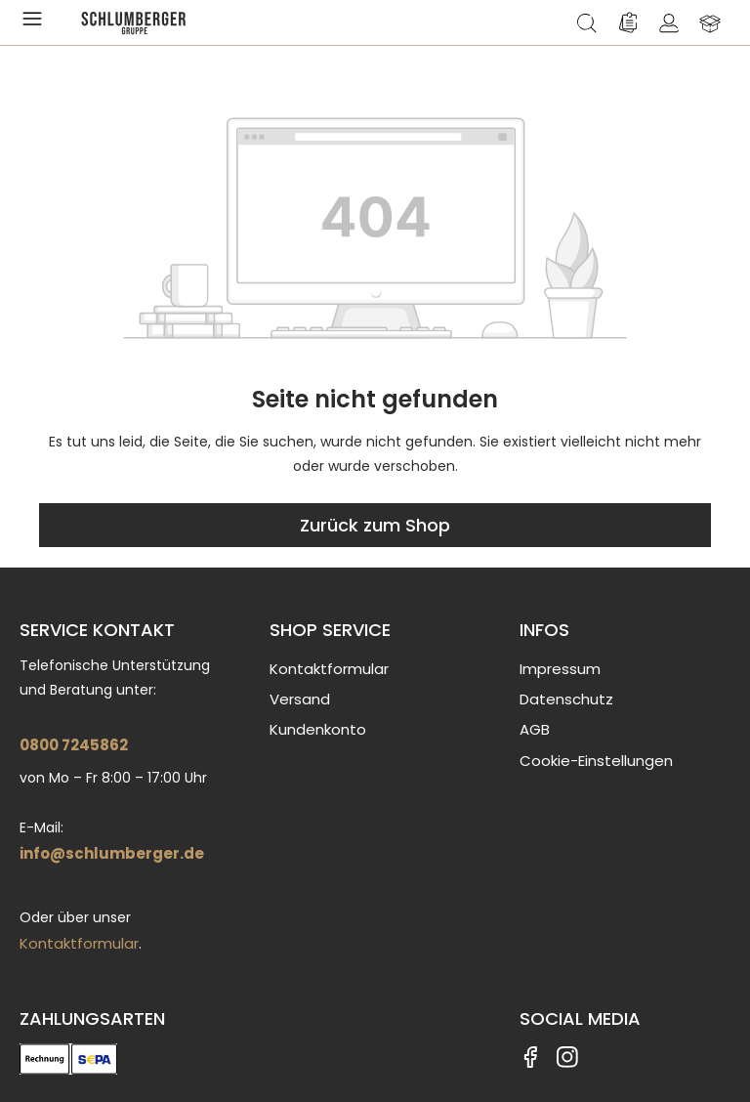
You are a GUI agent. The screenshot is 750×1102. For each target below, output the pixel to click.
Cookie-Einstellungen (596, 760)
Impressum (560, 668)
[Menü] (36, 22)
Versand (300, 699)
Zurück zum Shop (375, 525)
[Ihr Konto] (668, 22)
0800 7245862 (74, 745)
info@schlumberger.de (112, 853)
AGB (535, 729)
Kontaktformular (79, 943)
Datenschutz (566, 699)
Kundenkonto (318, 729)
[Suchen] (586, 22)
